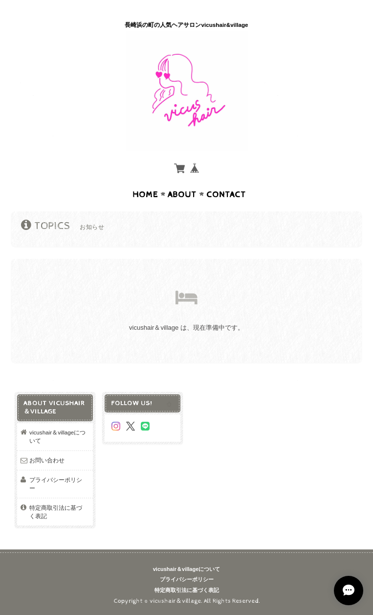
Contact (226, 195)
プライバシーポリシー (55, 484)
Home (145, 195)
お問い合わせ (47, 460)
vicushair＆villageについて (57, 436)
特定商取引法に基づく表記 (55, 512)
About (182, 195)
